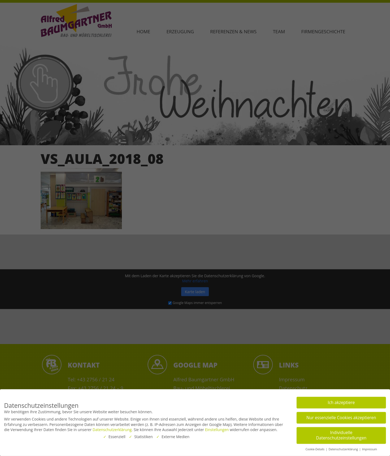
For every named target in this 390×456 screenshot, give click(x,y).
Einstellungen (217, 428)
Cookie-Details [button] (315, 448)
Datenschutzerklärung (112, 428)
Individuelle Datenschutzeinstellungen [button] (341, 434)
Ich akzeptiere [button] (341, 401)
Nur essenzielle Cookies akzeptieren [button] (341, 416)
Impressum (369, 448)
